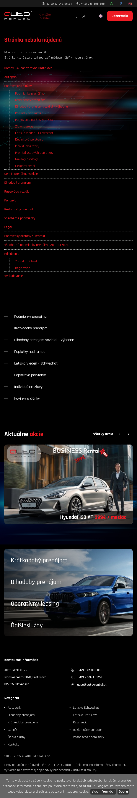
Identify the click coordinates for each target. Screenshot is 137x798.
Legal (8, 227)
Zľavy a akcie (24, 126)
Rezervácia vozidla (16, 191)
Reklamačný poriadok (19, 209)
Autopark (10, 77)
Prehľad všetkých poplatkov (34, 152)
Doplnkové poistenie (29, 139)
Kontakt (10, 200)
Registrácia (22, 268)
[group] (68, 484)
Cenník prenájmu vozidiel (21, 174)
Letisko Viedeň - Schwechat (34, 133)
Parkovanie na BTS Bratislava (35, 120)
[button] (119, 434)
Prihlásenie (11, 254)
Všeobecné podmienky (19, 218)
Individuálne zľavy (27, 146)
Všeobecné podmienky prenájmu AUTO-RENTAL (36, 245)
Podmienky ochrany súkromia (24, 236)
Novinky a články (26, 159)
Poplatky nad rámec (29, 113)
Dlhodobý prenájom (17, 182)
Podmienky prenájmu (29, 93)
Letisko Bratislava (85, 715)
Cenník (12, 730)
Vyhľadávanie (13, 276)
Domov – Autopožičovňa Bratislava (28, 68)
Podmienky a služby (18, 86)
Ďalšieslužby (27, 625)
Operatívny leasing (35, 604)
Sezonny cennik (25, 166)
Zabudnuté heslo (27, 261)
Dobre (123, 791)
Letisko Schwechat (86, 707)
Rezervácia (119, 16)
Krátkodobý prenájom (30, 100)
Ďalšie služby (16, 737)
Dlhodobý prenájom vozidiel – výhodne (41, 106)
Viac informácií (103, 791)
